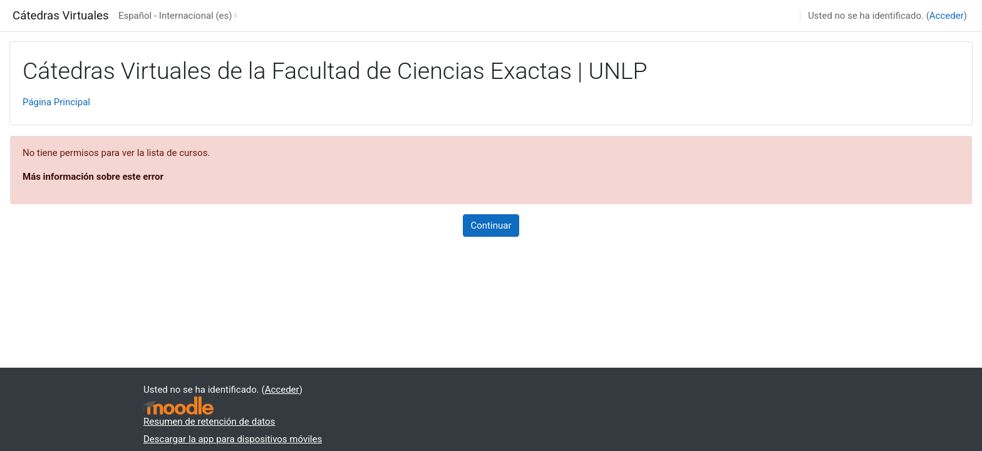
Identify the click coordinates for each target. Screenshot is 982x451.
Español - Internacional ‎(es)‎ (175, 15)
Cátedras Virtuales (61, 16)
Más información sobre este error (93, 176)
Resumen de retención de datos (209, 421)
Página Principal (56, 102)
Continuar (491, 225)
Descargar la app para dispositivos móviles (232, 439)
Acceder (946, 15)
